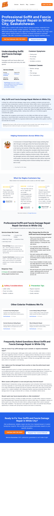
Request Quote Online (38, 39)
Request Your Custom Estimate (37, 433)
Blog (27, 4)
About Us (22, 4)
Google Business (32, 213)
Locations (32, 4)
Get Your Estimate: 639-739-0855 (14, 39)
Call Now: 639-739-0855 (14, 432)
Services (16, 4)
